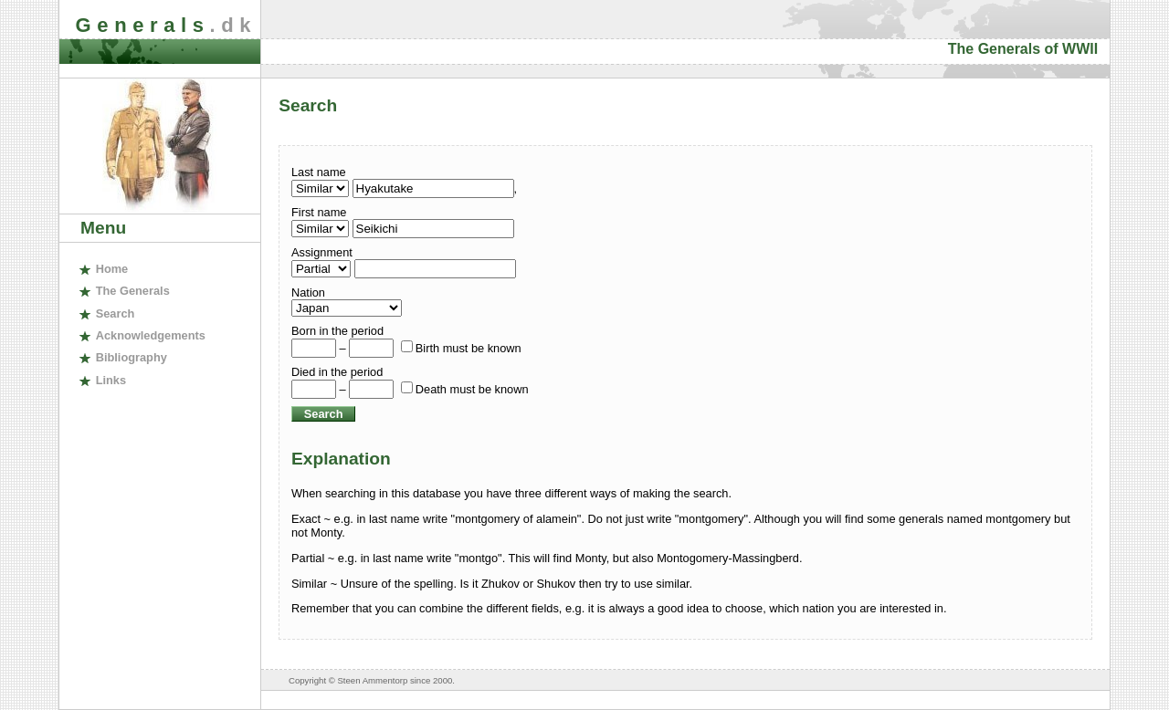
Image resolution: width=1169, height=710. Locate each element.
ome (112, 269)
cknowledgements (150, 335)
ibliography (131, 357)
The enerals (133, 291)
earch (115, 313)
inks (111, 380)
